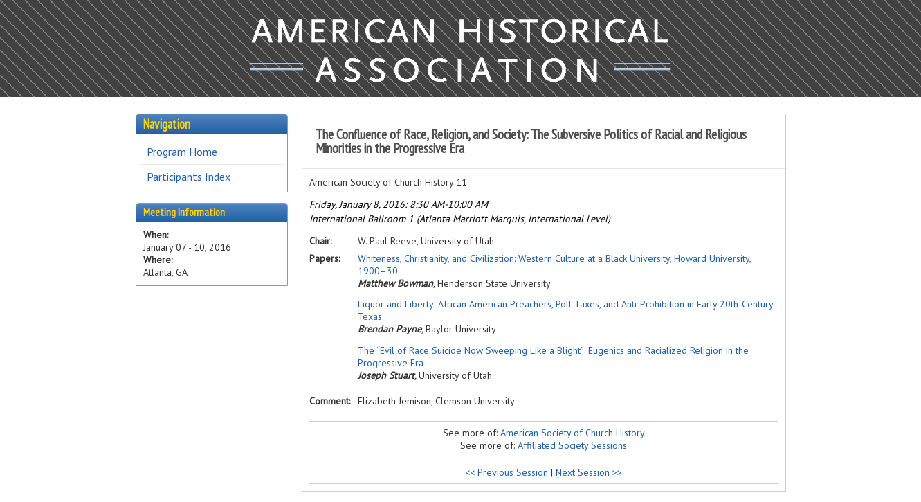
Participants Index (188, 176)
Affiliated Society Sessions (572, 445)
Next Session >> (589, 472)
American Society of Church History (572, 433)
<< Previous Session (506, 472)
